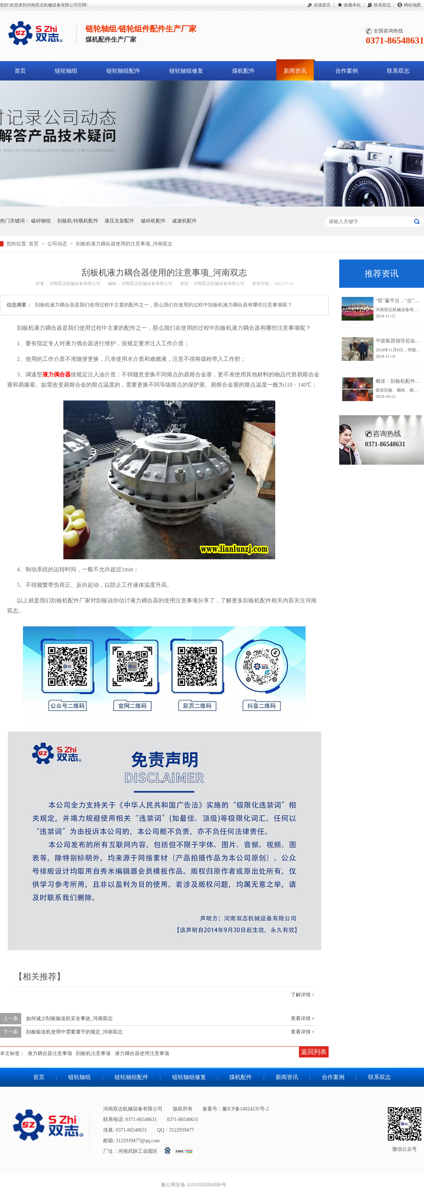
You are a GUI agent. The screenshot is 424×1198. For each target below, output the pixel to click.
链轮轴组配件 (123, 71)
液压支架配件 (119, 220)
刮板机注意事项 (93, 1053)
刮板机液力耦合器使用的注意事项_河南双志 (124, 243)
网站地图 (412, 4)
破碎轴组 (41, 220)
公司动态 (58, 243)
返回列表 (313, 1051)
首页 (20, 71)
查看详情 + (302, 1018)
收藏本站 (352, 4)
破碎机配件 (153, 220)
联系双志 (382, 4)
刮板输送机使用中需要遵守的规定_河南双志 (74, 1032)
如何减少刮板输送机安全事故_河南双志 (69, 1018)
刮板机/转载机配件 (77, 220)
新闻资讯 (295, 71)
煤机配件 (243, 71)
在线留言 (322, 4)
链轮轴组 (66, 71)
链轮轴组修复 (186, 71)
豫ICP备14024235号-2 (245, 1108)
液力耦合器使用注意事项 (142, 1053)
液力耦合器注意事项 (50, 1053)
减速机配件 (184, 220)
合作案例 (346, 71)
